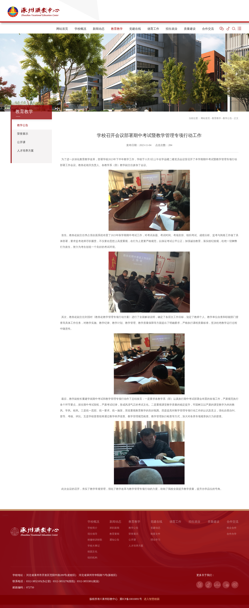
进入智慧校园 (151, 599)
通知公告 (114, 539)
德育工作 (153, 28)
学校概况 (80, 28)
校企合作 (231, 528)
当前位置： (192, 118)
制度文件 (155, 534)
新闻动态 (98, 28)
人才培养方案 (25, 150)
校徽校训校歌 (95, 539)
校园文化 (92, 551)
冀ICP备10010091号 (131, 599)
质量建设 (190, 28)
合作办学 (231, 534)
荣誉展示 (22, 133)
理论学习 (155, 539)
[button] (222, 28)
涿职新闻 (114, 528)
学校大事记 (94, 545)
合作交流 (208, 28)
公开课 (21, 142)
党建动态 (155, 528)
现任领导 (92, 534)
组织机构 (92, 557)
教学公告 (22, 125)
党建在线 (135, 28)
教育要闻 (114, 534)
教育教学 (117, 28)
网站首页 (62, 28)
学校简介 (92, 528)
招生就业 (171, 28)
